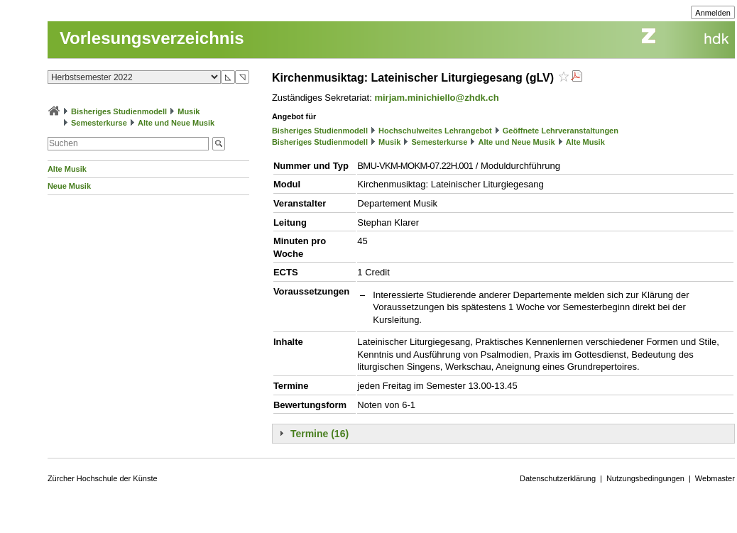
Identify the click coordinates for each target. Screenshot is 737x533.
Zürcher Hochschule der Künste (103, 478)
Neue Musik (69, 186)
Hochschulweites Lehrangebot (435, 130)
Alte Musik (67, 169)
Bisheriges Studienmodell (119, 111)
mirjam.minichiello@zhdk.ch (436, 97)
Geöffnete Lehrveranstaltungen (560, 130)
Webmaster (715, 478)
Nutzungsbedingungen (645, 478)
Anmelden (713, 13)
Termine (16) (319, 433)
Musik (189, 111)
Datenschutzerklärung (558, 478)
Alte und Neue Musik (176, 123)
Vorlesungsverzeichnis (152, 38)
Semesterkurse (99, 123)
